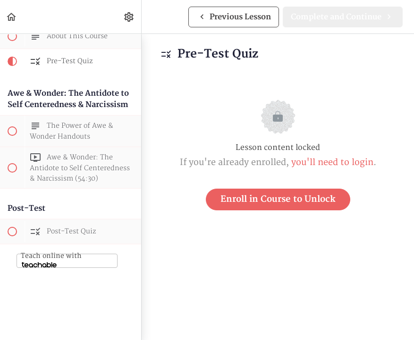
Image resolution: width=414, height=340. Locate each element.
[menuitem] (129, 16)
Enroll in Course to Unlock (278, 199)
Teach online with (51, 259)
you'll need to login (332, 162)
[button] (12, 16)
